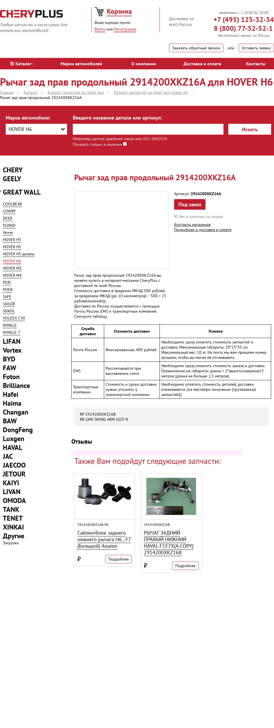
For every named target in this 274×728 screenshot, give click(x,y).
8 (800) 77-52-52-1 (243, 28)
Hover (8, 232)
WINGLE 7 (11, 332)
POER (8, 289)
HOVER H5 (12, 246)
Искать (250, 129)
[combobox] (36, 129)
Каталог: (21, 63)
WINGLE (10, 325)
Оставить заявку (256, 47)
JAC (8, 456)
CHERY (13, 169)
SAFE (7, 296)
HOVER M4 (12, 275)
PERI (7, 282)
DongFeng (18, 429)
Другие (13, 535)
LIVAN (12, 491)
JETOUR (14, 474)
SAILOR (9, 303)
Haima (12, 403)
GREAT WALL (22, 192)
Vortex (12, 350)
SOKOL (9, 311)
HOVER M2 (12, 268)
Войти (99, 29)
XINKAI (13, 527)
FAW (9, 367)
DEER (7, 218)
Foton (11, 376)
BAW (10, 420)
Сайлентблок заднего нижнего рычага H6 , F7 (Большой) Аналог (104, 539)
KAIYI (11, 482)
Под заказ (189, 204)
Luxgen (13, 438)
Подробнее (118, 559)
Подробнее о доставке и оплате (202, 229)
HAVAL (12, 447)
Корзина (119, 11)
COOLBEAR (12, 204)
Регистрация (125, 29)
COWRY (9, 211)
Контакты (255, 63)
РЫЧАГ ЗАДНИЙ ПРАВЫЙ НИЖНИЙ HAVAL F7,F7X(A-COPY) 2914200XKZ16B (169, 542)
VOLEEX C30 (14, 318)
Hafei (10, 394)
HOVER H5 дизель (19, 253)
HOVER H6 (12, 261)
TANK (11, 509)
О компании (143, 63)
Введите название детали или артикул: (117, 117)
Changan (15, 412)
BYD (9, 359)
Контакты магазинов (192, 224)
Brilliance (16, 385)
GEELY (12, 178)
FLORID (9, 225)
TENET (13, 518)
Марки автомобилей (81, 63)
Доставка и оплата (202, 63)
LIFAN (12, 341)
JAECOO (14, 465)
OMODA (14, 500)
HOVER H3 (12, 239)
